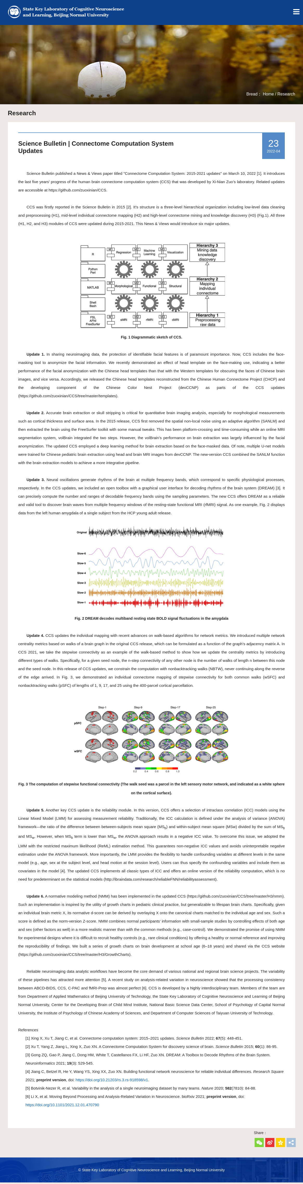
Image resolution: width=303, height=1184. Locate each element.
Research (286, 95)
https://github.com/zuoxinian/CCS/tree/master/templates (68, 397)
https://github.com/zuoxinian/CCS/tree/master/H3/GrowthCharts (74, 956)
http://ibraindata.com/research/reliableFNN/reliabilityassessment (160, 881)
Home (268, 95)
